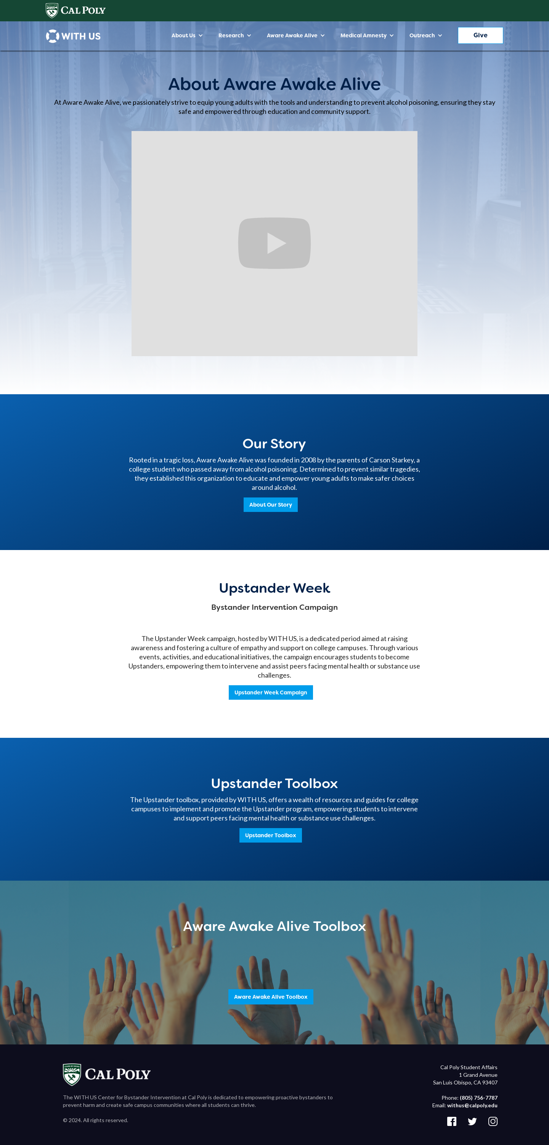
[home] (73, 36)
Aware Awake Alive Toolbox (271, 996)
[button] (187, 35)
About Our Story (270, 504)
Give (481, 35)
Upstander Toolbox (270, 835)
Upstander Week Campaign (270, 692)
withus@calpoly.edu (472, 1105)
